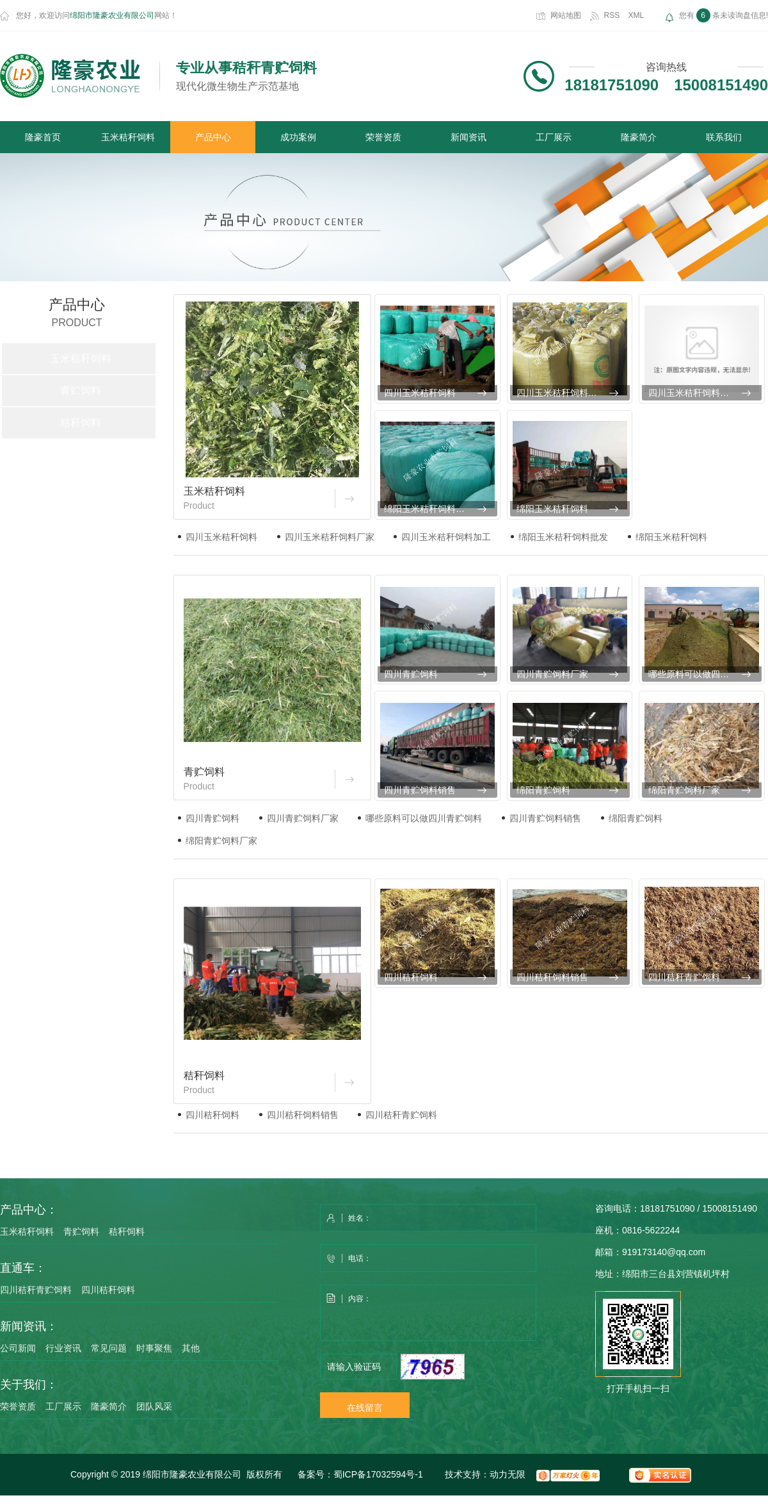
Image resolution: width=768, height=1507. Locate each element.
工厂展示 (554, 137)
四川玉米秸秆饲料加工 (693, 393)
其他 (191, 1348)
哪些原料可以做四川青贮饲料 (705, 674)
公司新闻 (18, 1348)
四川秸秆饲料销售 (552, 977)
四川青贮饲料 (411, 674)
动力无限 (507, 1474)
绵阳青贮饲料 (543, 790)
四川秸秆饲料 (411, 977)
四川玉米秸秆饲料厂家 (561, 393)
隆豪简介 (639, 137)
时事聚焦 (154, 1348)
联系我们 (724, 137)
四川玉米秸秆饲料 (420, 393)
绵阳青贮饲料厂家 (684, 790)
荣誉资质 (383, 137)
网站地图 (565, 15)
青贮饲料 (80, 390)
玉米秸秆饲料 (128, 137)
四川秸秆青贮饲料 (684, 977)
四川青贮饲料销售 (420, 790)
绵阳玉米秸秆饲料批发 (429, 509)
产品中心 (213, 137)
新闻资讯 (468, 137)
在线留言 (365, 1408)
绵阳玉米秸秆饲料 (552, 509)
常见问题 (109, 1348)
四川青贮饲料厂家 (552, 674)
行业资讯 (63, 1348)
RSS (612, 15)
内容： (429, 1313)
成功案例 (298, 137)
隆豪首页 (43, 137)
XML (636, 15)
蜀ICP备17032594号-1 (378, 1474)
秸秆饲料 (80, 422)
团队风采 (154, 1406)
